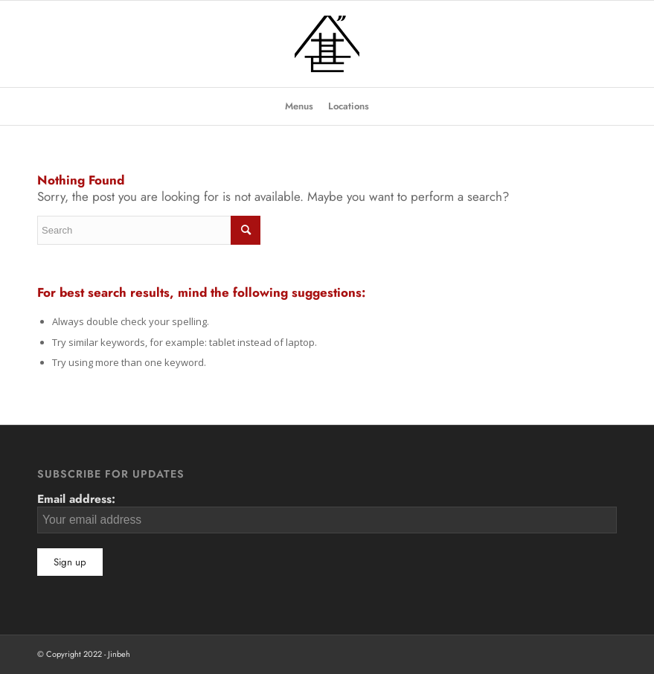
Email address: (327, 511)
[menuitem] (299, 106)
